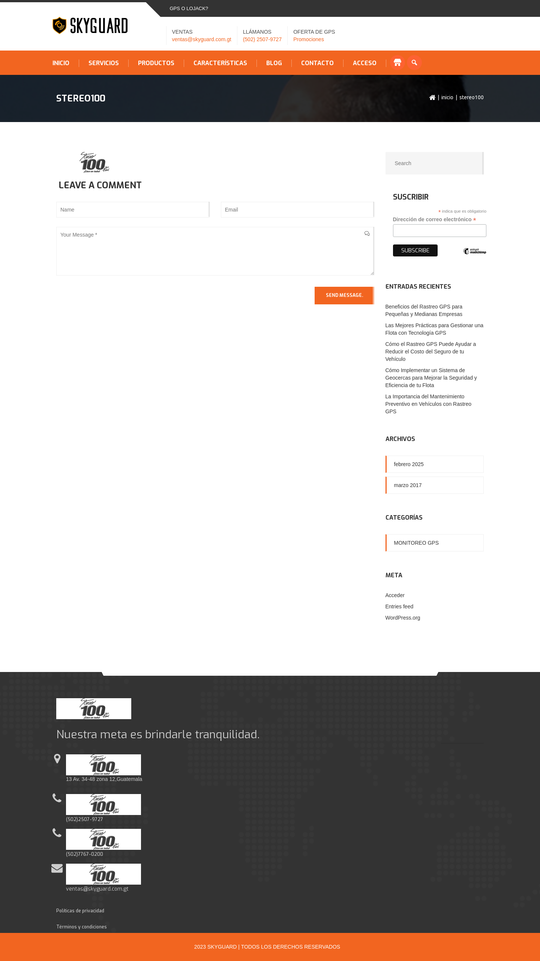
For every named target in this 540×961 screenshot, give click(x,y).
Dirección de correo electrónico (434, 219)
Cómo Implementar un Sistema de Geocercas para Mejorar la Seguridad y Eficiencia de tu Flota (431, 377)
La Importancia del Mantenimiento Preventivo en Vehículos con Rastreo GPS (429, 403)
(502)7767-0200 (84, 854)
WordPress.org (403, 618)
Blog (274, 63)
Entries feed (400, 606)
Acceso (364, 63)
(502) (72, 819)
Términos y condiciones (81, 927)
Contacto (317, 63)
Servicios (103, 63)
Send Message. (344, 295)
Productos (156, 63)
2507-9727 (90, 819)
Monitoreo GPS (416, 543)
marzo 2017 (408, 485)
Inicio (60, 63)
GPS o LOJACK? (189, 8)
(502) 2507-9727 (262, 39)
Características (220, 63)
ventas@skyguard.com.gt (201, 39)
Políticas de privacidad (80, 911)
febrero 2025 (409, 464)
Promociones (308, 39)
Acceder (395, 595)
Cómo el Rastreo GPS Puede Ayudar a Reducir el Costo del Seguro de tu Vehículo (431, 351)
